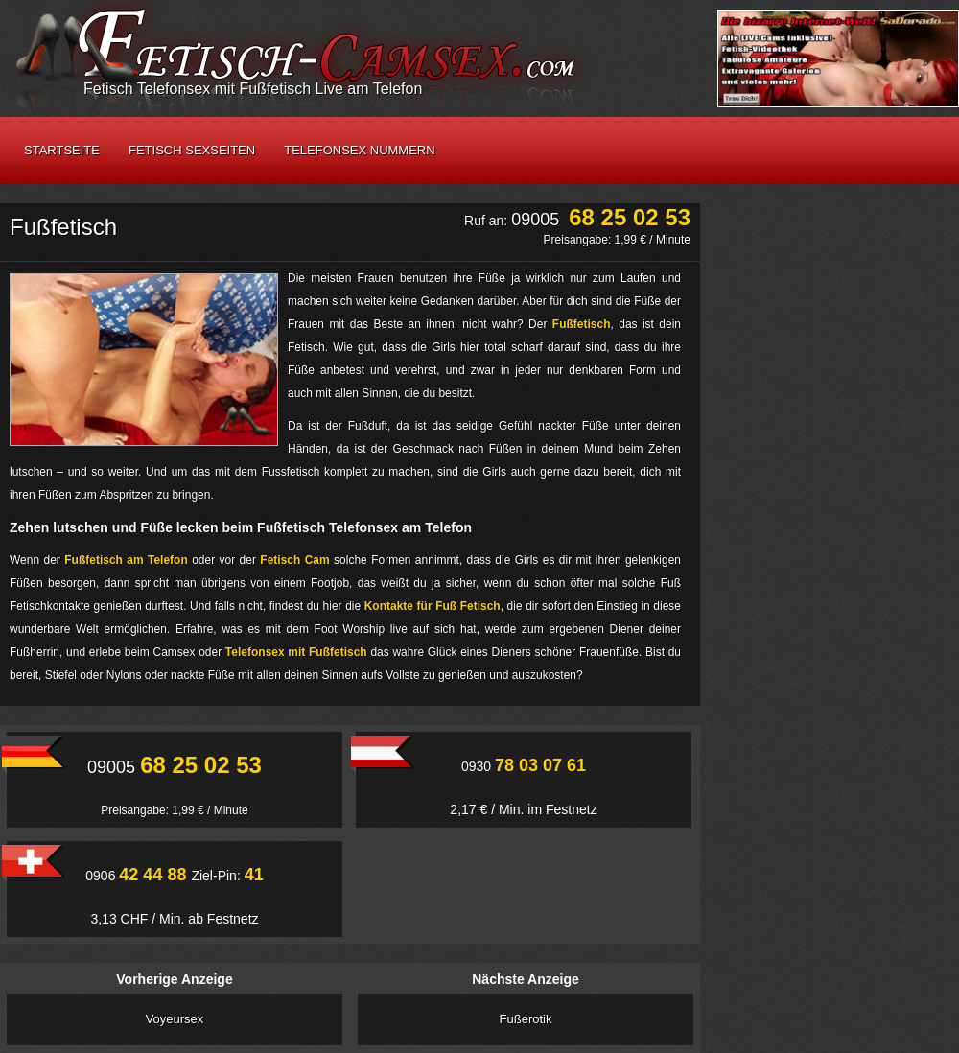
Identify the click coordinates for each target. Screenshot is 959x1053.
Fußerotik (526, 1019)
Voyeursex (175, 1019)
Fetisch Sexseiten (192, 150)
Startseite (62, 150)
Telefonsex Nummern (359, 150)
